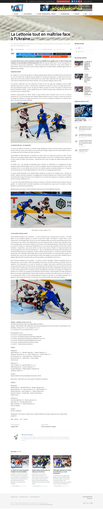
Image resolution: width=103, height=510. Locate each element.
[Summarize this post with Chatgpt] (62, 54)
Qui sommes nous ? (41, 1)
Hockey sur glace (18, 17)
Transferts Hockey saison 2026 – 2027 (80, 120)
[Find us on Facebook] (74, 1)
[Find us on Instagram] (79, 1)
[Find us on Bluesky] (72, 1)
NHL (85, 14)
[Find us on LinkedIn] (77, 1)
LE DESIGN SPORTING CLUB (46, 506)
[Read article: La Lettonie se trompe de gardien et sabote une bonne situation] (20, 463)
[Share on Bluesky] (25, 54)
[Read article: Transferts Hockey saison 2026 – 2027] (83, 111)
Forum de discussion (50, 1)
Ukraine (25, 420)
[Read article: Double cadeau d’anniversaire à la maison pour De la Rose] (41, 463)
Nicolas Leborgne (20, 49)
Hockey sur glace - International (29, 17)
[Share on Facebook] (44, 54)
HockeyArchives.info (63, 1)
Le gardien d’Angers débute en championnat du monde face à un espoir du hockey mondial (85, 142)
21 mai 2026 (23, 487)
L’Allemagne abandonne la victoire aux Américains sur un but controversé (62, 473)
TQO (21, 420)
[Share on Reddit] (55, 57)
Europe (76, 14)
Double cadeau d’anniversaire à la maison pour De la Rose (41, 472)
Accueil (15, 14)
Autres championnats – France (45, 14)
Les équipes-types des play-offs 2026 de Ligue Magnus (85, 135)
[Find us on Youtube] (81, 1)
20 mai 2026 (66, 487)
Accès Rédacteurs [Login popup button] (88, 1)
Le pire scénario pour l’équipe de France (84, 150)
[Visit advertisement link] (66, 8)
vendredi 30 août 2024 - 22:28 (33, 49)
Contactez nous (32, 1)
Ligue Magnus (27, 14)
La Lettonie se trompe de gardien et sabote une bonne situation (20, 472)
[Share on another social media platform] (69, 57)
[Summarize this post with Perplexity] (29, 57)
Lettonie (16, 420)
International (64, 14)
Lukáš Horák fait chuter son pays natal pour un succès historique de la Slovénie (85, 128)
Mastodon (89, 500)
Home (12, 17)
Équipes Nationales (41, 17)
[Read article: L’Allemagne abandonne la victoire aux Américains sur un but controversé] (62, 463)
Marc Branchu (16, 487)
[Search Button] (26, 1)
